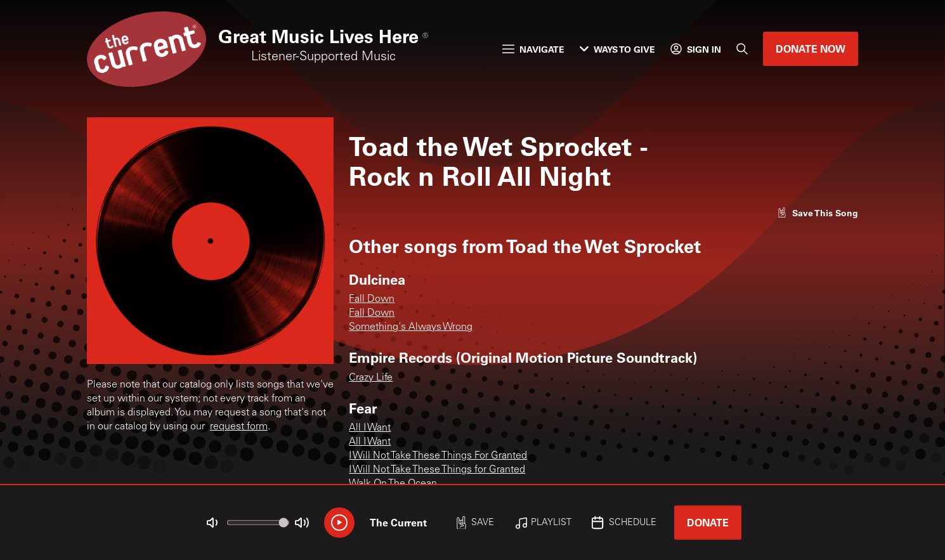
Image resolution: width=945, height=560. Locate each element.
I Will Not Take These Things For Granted (438, 456)
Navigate (533, 49)
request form (239, 427)
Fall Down (371, 299)
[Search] (742, 49)
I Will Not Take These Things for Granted (437, 470)
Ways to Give (617, 49)
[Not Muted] (212, 522)
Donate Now (810, 48)
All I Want (370, 428)
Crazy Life (371, 378)
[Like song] (817, 213)
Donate (708, 522)
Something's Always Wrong (410, 327)
